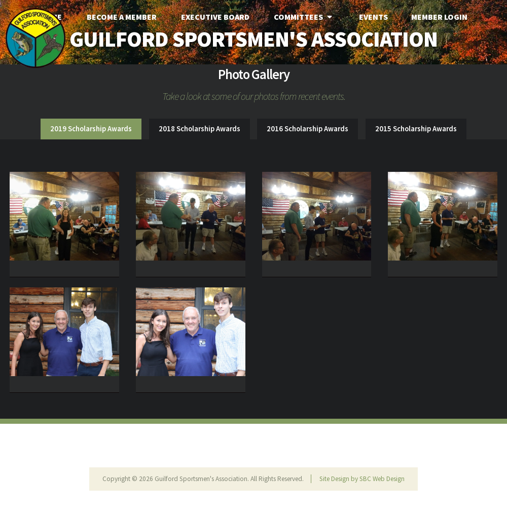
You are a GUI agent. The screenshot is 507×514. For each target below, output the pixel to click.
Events (373, 17)
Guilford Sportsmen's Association (253, 39)
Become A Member (122, 17)
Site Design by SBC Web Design (362, 478)
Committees (304, 17)
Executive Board (215, 17)
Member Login (439, 17)
